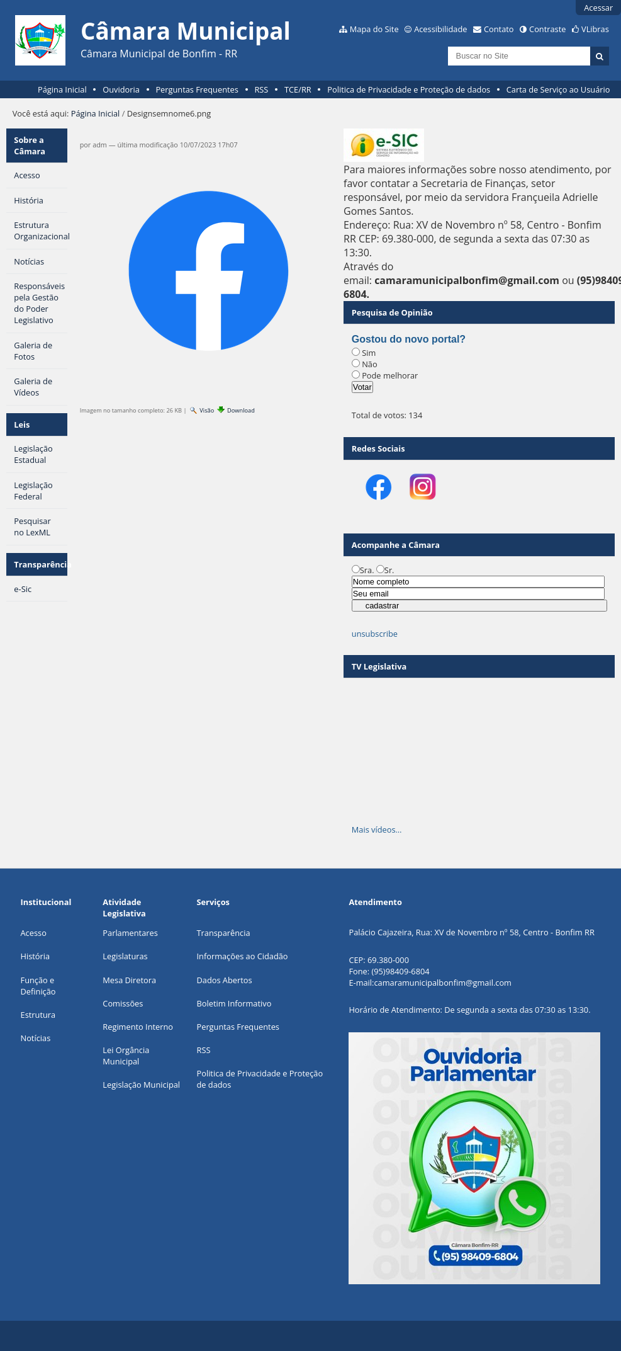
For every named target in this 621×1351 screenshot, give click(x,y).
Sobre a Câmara (29, 145)
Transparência (40, 564)
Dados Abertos (224, 980)
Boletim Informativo (234, 1003)
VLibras (595, 29)
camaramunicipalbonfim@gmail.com (442, 982)
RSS (261, 89)
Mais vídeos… (377, 829)
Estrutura (38, 1014)
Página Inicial (62, 89)
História (35, 956)
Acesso (34, 932)
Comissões (123, 1003)
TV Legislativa (379, 666)
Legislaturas (125, 956)
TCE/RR (297, 89)
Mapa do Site (374, 29)
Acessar (598, 7)
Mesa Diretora (129, 980)
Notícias (36, 1038)
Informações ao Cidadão (242, 956)
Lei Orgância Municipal (126, 1055)
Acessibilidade (440, 29)
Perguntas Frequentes (196, 89)
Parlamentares (130, 932)
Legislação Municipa (140, 1084)
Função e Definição (38, 985)
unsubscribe (375, 633)
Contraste (547, 29)
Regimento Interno (138, 1026)
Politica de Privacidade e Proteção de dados (408, 89)
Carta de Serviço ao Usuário (558, 89)
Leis (22, 424)
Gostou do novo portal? (409, 339)
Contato (499, 29)
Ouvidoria (121, 89)
